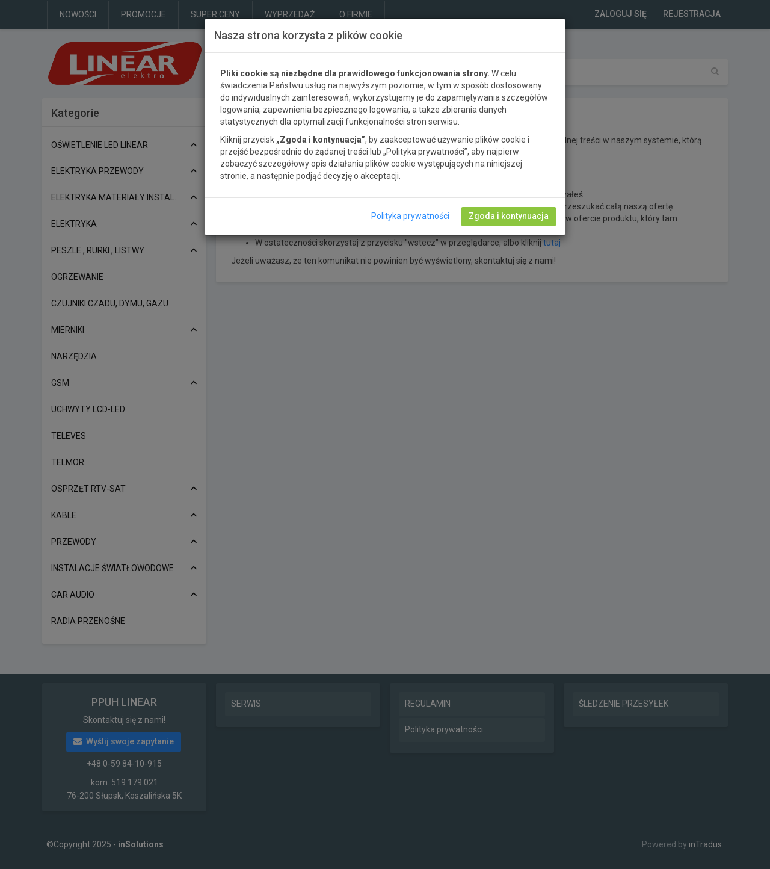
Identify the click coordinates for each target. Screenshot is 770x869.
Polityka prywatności (410, 216)
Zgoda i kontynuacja (509, 216)
